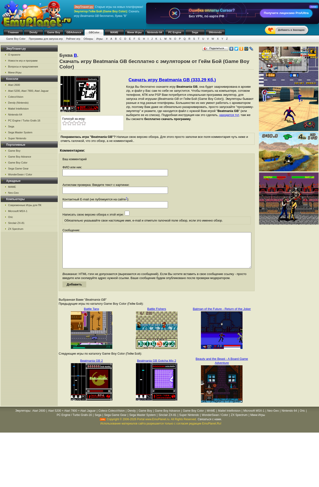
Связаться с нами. (210, 426)
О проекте (14, 54)
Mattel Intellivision (18, 108)
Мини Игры (134, 32)
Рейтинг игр (73, 38)
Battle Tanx (91, 316)
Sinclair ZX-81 (16, 223)
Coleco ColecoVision (111, 417)
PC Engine (174, 32)
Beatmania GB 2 (91, 368)
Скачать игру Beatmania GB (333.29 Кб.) (172, 79)
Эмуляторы (22, 417)
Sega (195, 32)
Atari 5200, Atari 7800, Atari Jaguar (28, 90)
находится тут (229, 115)
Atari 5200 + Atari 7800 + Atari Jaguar (72, 417)
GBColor (94, 32)
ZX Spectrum (15, 228)
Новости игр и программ (23, 60)
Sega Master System (20, 132)
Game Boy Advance (19, 156)
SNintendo (215, 32)
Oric (10, 217)
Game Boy (53, 32)
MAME (114, 32)
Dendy (33, 32)
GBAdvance (74, 32)
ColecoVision (15, 96)
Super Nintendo (17, 138)
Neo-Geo (13, 192)
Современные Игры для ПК (24, 205)
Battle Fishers (156, 316)
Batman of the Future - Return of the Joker (222, 316)
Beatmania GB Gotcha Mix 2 (156, 368)
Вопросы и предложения (23, 66)
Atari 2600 (14, 84)
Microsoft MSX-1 (17, 211)
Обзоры (88, 38)
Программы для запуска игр (46, 38)
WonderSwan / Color (20, 174)
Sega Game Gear (18, 168)
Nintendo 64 (154, 32)
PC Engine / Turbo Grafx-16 (24, 120)
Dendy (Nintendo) (18, 102)
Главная (13, 32)
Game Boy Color (15, 38)
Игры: (99, 38)
